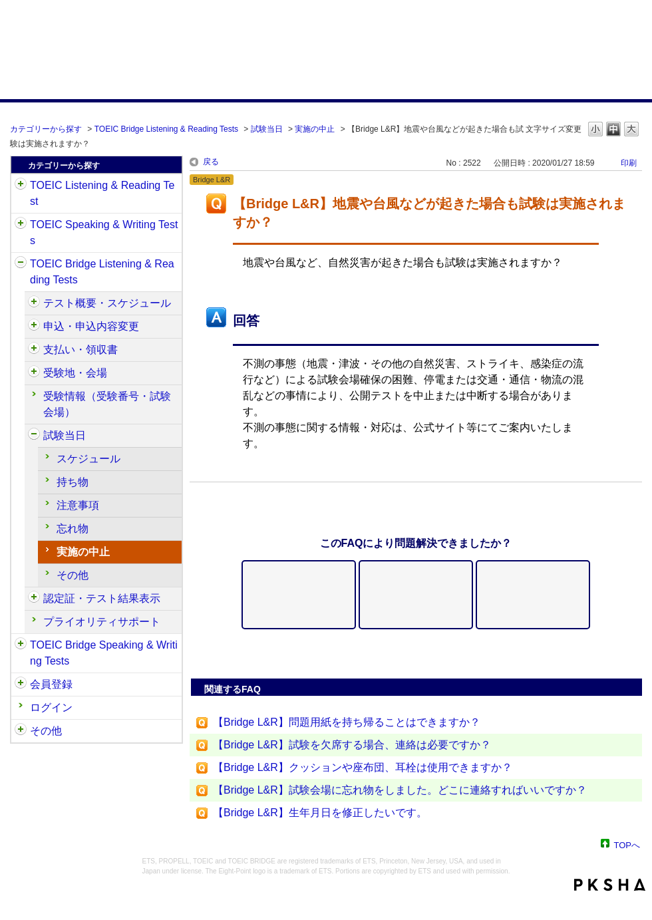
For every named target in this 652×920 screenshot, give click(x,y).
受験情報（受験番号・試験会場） (107, 404)
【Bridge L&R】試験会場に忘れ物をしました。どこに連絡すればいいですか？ (400, 790)
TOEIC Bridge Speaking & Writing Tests (104, 653)
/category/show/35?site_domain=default (21, 731)
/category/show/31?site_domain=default (21, 186)
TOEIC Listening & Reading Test (102, 193)
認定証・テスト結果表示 (101, 598)
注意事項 (78, 505)
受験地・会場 (75, 373)
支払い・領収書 (80, 349)
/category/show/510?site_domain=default (34, 303)
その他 (72, 575)
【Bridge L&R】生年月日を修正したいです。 (320, 812)
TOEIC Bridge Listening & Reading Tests (166, 129)
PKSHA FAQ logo (609, 884)
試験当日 (267, 129)
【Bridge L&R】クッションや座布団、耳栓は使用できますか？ (362, 767)
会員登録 (51, 684)
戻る (211, 161)
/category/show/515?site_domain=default (34, 327)
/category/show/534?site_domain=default (34, 436)
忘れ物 (72, 528)
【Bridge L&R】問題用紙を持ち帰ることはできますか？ (346, 722)
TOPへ (627, 844)
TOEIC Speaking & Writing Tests (104, 232)
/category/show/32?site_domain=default (21, 225)
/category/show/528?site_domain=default (34, 373)
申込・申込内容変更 (91, 326)
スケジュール (88, 458)
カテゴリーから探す (46, 129)
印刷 (629, 163)
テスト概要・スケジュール (107, 303)
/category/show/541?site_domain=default (34, 599)
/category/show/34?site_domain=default (21, 645)
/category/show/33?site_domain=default (21, 264)
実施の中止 (315, 129)
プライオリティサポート (101, 621)
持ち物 (72, 482)
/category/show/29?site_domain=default (21, 684)
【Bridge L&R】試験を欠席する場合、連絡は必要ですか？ (352, 744)
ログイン (51, 707)
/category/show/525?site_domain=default (34, 350)
